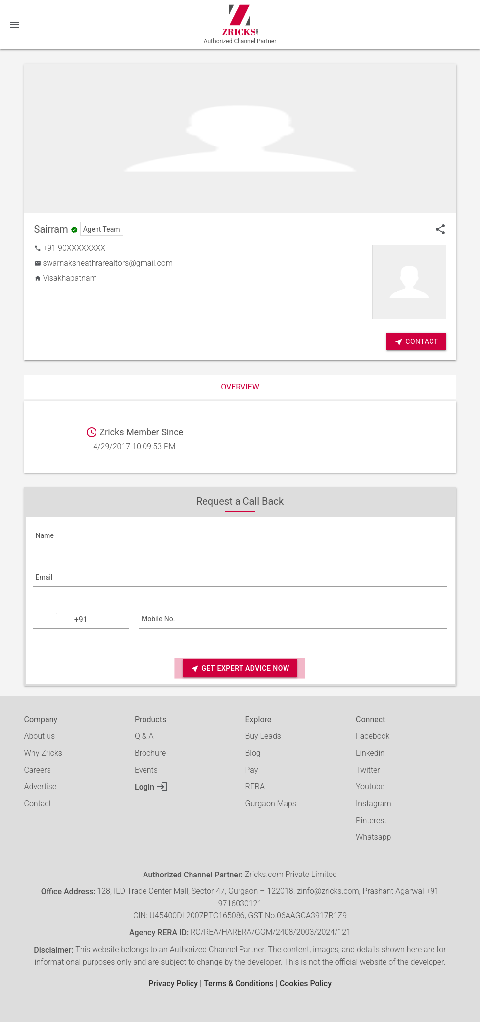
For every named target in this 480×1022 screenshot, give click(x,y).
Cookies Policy (306, 983)
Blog (253, 753)
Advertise (40, 786)
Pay (251, 770)
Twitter (368, 770)
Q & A (144, 736)
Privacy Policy (173, 983)
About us (39, 736)
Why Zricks (43, 753)
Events (146, 770)
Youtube (370, 786)
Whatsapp (373, 837)
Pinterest (371, 820)
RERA (255, 786)
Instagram (373, 803)
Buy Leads (263, 736)
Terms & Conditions (239, 983)
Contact (37, 803)
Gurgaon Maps (270, 803)
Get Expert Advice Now (240, 668)
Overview (240, 386)
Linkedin (370, 753)
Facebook (372, 736)
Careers (37, 770)
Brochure (150, 753)
